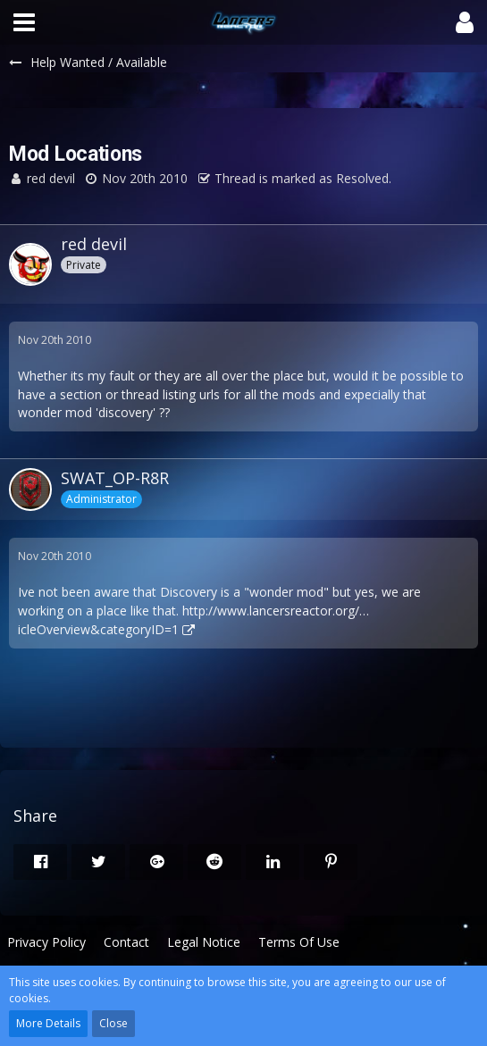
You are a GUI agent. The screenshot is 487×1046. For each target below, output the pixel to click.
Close (113, 1023)
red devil (51, 178)
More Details (48, 1023)
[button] (24, 22)
